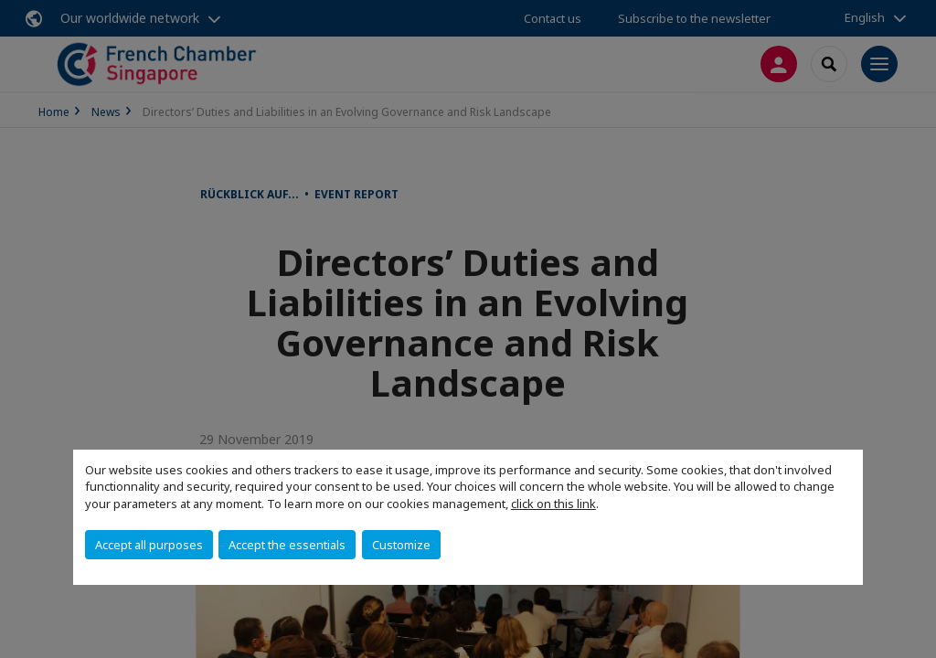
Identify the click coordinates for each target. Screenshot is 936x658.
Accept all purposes (149, 544)
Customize (401, 544)
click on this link (553, 503)
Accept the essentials (287, 544)
